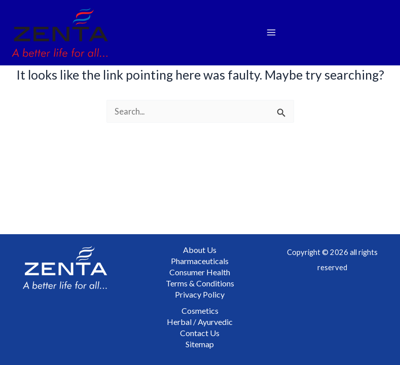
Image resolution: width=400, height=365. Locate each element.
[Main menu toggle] (271, 32)
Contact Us (200, 333)
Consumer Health (199, 272)
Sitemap (200, 344)
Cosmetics (200, 310)
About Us (199, 249)
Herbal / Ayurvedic (200, 321)
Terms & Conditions (200, 283)
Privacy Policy (200, 294)
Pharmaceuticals (200, 261)
